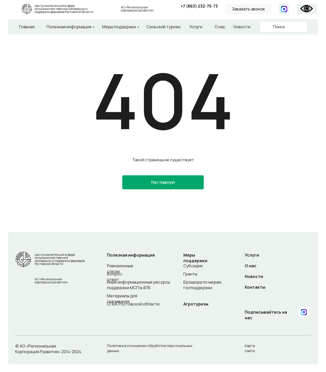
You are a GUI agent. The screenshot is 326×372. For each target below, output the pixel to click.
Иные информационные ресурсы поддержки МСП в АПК (138, 284)
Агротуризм (195, 304)
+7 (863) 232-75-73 (199, 6)
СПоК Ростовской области (133, 304)
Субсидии (193, 266)
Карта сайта (250, 348)
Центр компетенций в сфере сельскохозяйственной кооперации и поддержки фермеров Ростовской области (63, 9)
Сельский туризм (163, 27)
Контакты (255, 287)
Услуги (195, 27)
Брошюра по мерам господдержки (202, 284)
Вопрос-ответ (115, 276)
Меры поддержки (119, 27)
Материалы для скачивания (122, 298)
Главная (27, 27)
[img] (114, 9)
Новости (242, 27)
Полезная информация (69, 27)
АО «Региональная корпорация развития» (137, 8)
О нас (220, 27)
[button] (248, 9)
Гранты (190, 274)
